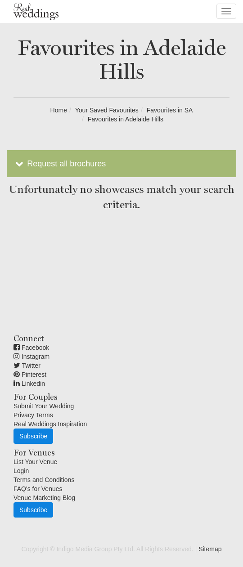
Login (21, 470)
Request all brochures (60, 163)
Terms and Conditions (44, 479)
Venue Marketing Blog (44, 497)
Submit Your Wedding (44, 406)
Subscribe (33, 436)
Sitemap (209, 549)
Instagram (32, 356)
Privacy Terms (33, 415)
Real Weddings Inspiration (50, 424)
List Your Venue (35, 461)
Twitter (27, 365)
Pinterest (30, 374)
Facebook (31, 347)
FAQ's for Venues (38, 488)
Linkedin (29, 383)
